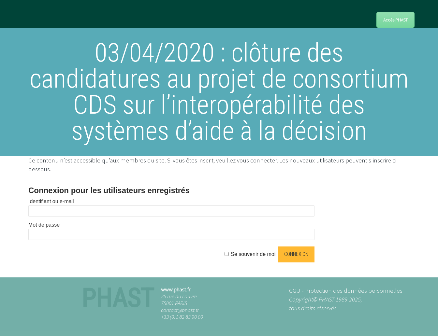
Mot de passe (44, 225)
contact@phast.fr (180, 310)
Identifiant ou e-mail (51, 201)
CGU (294, 290)
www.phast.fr (175, 289)
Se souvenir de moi (253, 254)
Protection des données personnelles (353, 290)
